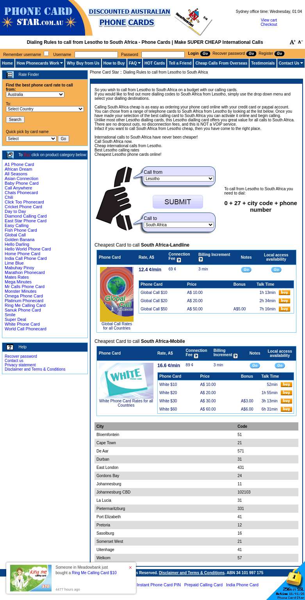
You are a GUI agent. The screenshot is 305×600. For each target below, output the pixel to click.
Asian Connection (21, 178)
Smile (10, 314)
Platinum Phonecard (24, 300)
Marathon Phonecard (25, 272)
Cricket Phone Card (23, 206)
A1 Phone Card (19, 164)
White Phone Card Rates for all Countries (126, 403)
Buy (27, 155)
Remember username (22, 54)
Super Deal (15, 319)
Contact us (14, 361)
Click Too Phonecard (24, 202)
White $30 (168, 401)
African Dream (18, 169)
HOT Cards (154, 63)
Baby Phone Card (22, 183)
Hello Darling (17, 244)
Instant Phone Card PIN (159, 584)
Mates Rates (17, 277)
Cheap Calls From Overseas (221, 63)
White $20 (168, 393)
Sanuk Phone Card (23, 310)
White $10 (168, 384)
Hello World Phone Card (28, 249)
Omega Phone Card (24, 296)
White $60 (168, 409)
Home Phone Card (22, 253)
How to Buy (114, 63)
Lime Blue (14, 263)
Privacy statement (20, 365)
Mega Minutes (18, 281)
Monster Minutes (20, 291)
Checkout (268, 24)
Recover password (21, 356)
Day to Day (15, 211)
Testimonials (263, 63)
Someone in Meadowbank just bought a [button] (85, 570)
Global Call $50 (154, 309)
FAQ (133, 63)
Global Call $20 (154, 301)
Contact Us (289, 63)
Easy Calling (17, 225)
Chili (9, 197)
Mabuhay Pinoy (19, 267)
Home (7, 63)
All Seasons (16, 173)
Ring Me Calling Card (25, 305)
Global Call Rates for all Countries (117, 326)
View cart (269, 20)
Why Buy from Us (83, 63)
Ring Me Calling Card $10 (94, 573)
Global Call (15, 234)
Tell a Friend (180, 63)
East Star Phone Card (25, 220)
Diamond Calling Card (26, 216)
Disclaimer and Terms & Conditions (35, 369)
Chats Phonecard (21, 192)
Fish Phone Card (21, 230)
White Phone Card (22, 324)
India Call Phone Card (26, 258)
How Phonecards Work (38, 63)
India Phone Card (242, 584)
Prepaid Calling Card (203, 584)
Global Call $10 (154, 292)
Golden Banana (19, 239)
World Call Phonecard (25, 328)
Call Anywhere (18, 188)
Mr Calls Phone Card (25, 286)
